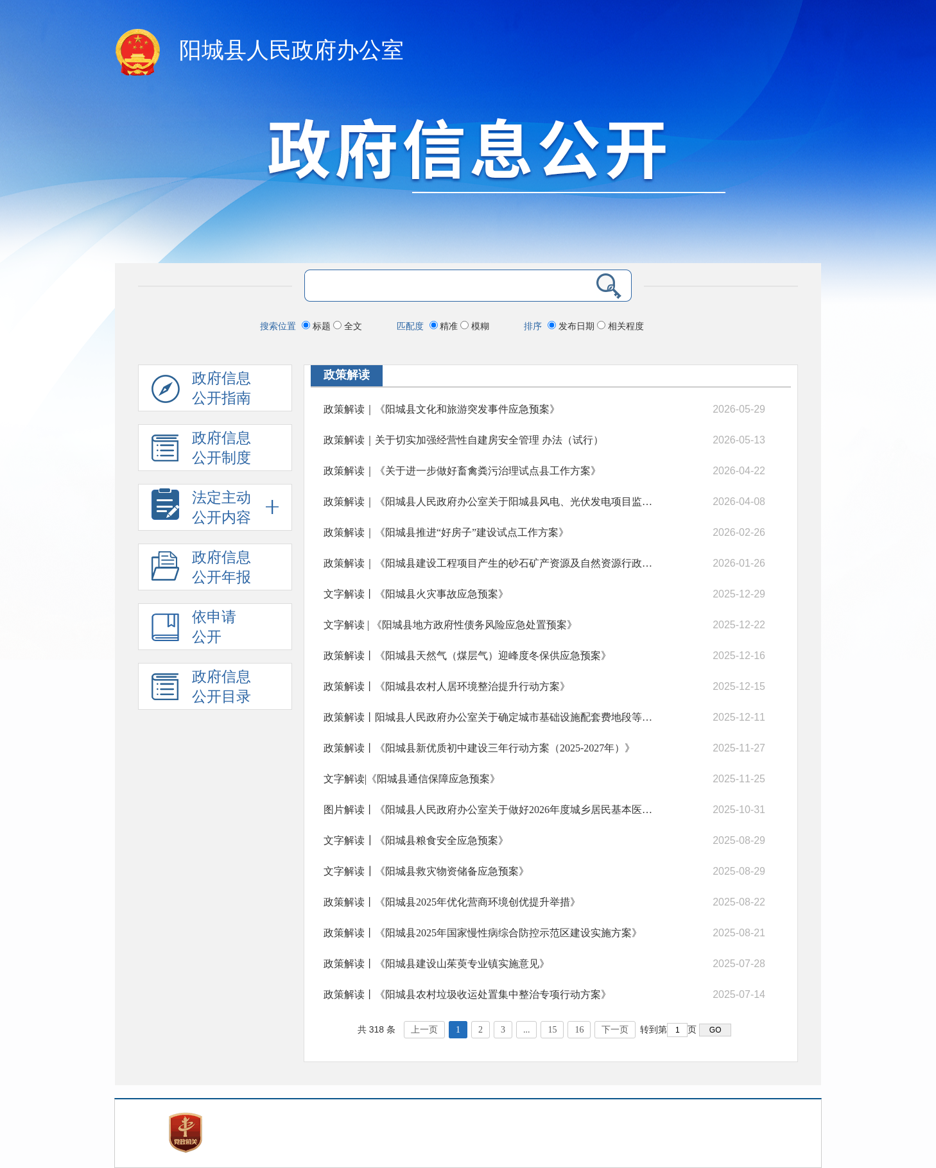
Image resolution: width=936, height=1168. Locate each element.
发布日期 (572, 326)
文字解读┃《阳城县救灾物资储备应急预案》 (426, 871)
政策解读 (347, 374)
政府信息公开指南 (201, 390)
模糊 (474, 326)
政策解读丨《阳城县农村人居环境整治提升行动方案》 (447, 686)
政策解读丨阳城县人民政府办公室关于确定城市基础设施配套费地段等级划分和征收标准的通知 (489, 717)
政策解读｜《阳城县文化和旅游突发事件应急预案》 (442, 409)
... (526, 1030)
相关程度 (620, 326)
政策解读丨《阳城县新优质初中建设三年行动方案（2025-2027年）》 (479, 748)
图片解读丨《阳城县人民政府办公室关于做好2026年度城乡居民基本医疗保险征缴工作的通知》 (489, 809)
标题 (317, 326)
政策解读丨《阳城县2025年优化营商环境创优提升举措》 (452, 902)
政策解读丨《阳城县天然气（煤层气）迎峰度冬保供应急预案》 (467, 655)
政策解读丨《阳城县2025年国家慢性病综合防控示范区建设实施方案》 (483, 932)
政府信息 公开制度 (201, 450)
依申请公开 (194, 629)
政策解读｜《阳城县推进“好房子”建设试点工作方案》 (446, 532)
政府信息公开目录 (201, 689)
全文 (347, 326)
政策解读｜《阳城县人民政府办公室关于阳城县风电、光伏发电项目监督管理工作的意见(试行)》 (489, 501)
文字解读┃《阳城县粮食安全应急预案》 (416, 840)
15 (552, 1030)
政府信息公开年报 (201, 569)
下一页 (615, 1030)
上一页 (424, 1030)
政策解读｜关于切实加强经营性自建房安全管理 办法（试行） (463, 439)
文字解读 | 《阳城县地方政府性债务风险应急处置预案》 (450, 624)
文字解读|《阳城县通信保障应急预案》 (412, 778)
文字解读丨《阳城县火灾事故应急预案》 (416, 593)
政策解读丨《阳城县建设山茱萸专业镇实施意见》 (437, 963)
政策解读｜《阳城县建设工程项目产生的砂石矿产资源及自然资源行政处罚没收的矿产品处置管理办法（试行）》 (489, 563)
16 (579, 1030)
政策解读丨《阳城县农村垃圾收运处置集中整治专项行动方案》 (467, 994)
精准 (445, 326)
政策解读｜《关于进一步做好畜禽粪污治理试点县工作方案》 (462, 470)
